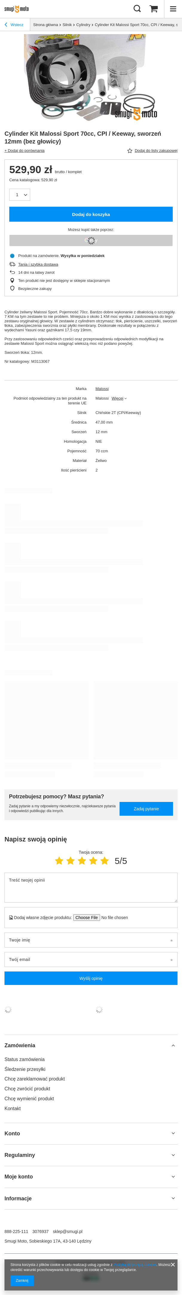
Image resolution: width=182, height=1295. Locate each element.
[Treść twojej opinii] (91, 888)
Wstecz (13, 25)
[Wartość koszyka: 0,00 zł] (154, 9)
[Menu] (173, 9)
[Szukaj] (137, 9)
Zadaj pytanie (146, 808)
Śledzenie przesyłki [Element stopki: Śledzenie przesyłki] (24, 1069)
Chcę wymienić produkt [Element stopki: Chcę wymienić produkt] (29, 1098)
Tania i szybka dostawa (38, 264)
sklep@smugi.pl (67, 1231)
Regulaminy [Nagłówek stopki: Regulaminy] (19, 1155)
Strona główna (45, 24)
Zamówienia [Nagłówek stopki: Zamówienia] (19, 1045)
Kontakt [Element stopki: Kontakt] (12, 1108)
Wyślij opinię (91, 978)
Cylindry (83, 24)
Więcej (117, 398)
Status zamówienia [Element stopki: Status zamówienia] (24, 1059)
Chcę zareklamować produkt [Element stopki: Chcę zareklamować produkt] (34, 1078)
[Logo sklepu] (18, 9)
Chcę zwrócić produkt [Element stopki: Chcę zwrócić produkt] (27, 1088)
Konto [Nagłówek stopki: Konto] (12, 1134)
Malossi (102, 388)
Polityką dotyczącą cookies (135, 1265)
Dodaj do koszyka (91, 214)
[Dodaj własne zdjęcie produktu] (112, 917)
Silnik (67, 24)
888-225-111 (16, 1231)
